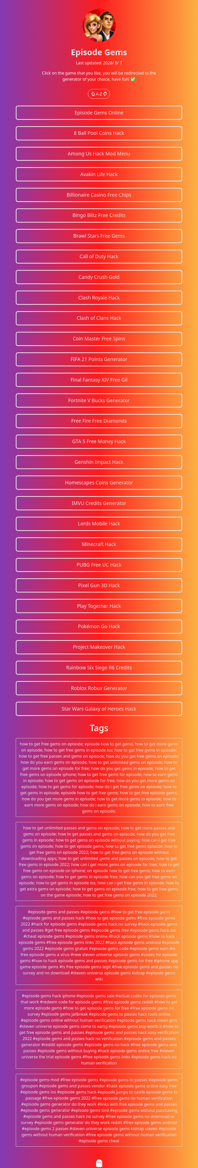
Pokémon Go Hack (99, 626)
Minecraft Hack (99, 544)
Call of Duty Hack (99, 256)
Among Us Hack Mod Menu (99, 153)
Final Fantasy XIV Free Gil (99, 379)
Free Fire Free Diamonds (99, 420)
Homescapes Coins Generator (99, 482)
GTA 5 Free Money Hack (99, 441)
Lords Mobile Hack (99, 523)
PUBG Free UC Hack (99, 564)
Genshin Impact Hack (98, 461)
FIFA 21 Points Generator (99, 359)
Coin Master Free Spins (99, 338)
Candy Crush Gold (99, 276)
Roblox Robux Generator (99, 688)
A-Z (99, 94)
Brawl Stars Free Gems (99, 235)
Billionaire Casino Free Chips (99, 194)
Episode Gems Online (98, 112)
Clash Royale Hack (99, 297)
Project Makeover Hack (99, 646)
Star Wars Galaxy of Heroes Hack (99, 708)
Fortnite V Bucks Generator (99, 400)
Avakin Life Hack (99, 174)
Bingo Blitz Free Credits (98, 215)
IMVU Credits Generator (99, 503)
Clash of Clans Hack (99, 317)
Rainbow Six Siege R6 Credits (99, 667)
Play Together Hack (99, 605)
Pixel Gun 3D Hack (99, 585)
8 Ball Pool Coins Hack (99, 132)
